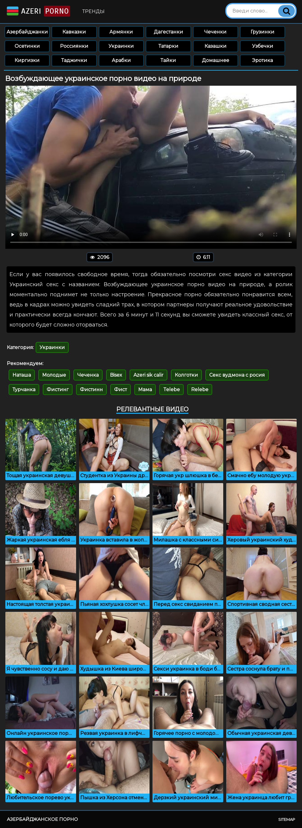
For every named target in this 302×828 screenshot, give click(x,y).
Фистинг (58, 389)
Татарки (168, 46)
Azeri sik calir (148, 375)
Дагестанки (168, 32)
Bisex (116, 375)
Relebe (199, 389)
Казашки (216, 46)
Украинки (121, 46)
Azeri (38, 11)
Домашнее (215, 60)
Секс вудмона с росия (237, 375)
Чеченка (88, 375)
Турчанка (23, 389)
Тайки (168, 60)
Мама (145, 389)
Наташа (21, 375)
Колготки (186, 375)
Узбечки (262, 46)
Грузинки (262, 32)
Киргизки (27, 60)
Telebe (171, 389)
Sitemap (286, 819)
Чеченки (215, 32)
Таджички (74, 60)
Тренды (93, 11)
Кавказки (74, 32)
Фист (120, 389)
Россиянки (74, 46)
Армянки (121, 32)
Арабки (121, 60)
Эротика (262, 60)
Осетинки (27, 46)
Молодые (54, 375)
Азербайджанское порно (42, 819)
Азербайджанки (27, 32)
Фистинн (91, 389)
